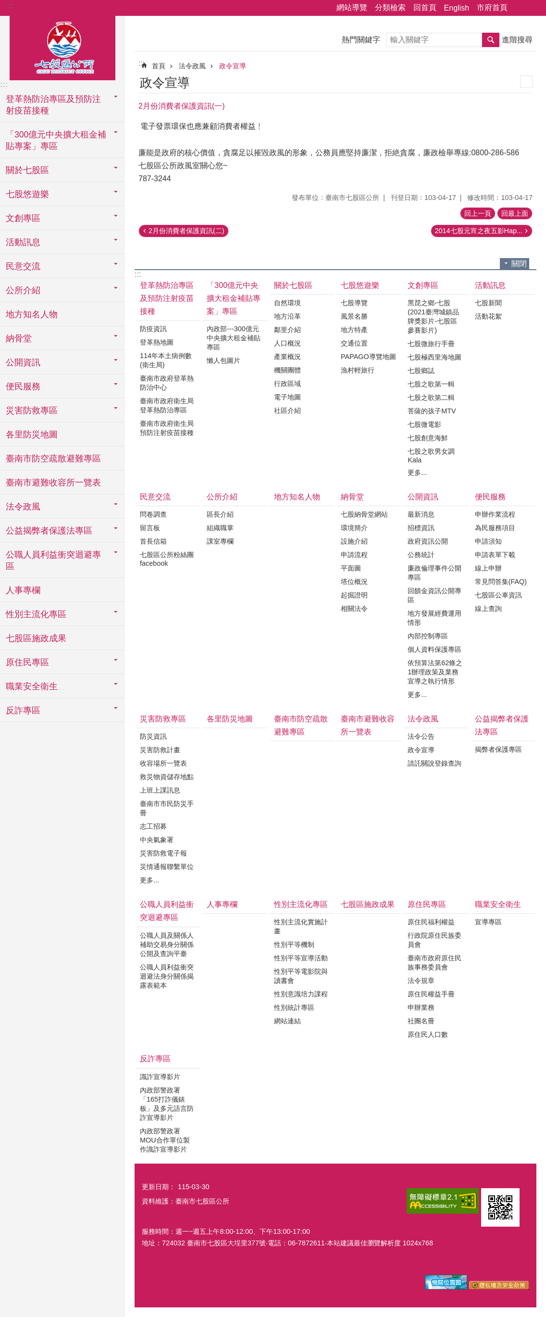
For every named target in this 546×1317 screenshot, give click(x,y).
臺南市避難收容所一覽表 (53, 482)
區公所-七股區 (62, 46)
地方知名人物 (32, 314)
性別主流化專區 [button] (36, 614)
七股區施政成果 (36, 638)
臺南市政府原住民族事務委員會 (434, 962)
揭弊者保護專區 (498, 749)
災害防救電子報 (163, 853)
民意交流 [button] (23, 266)
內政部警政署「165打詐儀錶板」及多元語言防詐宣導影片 (167, 1103)
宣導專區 (488, 922)
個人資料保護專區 (434, 649)
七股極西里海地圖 (434, 357)
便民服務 (490, 497)
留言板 (150, 528)
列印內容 (526, 81)
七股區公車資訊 (498, 595)
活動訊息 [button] (23, 242)
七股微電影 (424, 424)
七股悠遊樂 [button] (27, 194)
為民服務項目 (495, 528)
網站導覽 (351, 7)
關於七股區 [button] (27, 170)
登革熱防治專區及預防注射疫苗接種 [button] (53, 104)
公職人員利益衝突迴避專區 (167, 910)
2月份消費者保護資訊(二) (186, 231)
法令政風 (192, 66)
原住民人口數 (428, 1034)
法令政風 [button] (23, 506)
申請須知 (488, 541)
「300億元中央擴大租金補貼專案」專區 (234, 298)
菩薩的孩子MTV (432, 411)
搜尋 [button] (490, 40)
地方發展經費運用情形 (434, 617)
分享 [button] (519, 8)
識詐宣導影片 (160, 1077)
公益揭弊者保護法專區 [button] (49, 530)
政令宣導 (232, 66)
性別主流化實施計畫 (301, 926)
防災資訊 (153, 736)
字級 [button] (533, 8)
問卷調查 (153, 514)
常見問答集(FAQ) (501, 581)
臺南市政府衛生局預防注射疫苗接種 (167, 428)
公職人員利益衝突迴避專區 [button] (53, 560)
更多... (417, 472)
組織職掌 (220, 528)
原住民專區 (427, 904)
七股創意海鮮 (428, 438)
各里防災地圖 (32, 434)
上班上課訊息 (160, 790)
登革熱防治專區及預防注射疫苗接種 (167, 298)
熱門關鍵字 (361, 40)
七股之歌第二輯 (431, 397)
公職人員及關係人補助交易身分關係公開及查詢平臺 (167, 944)
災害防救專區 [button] (32, 410)
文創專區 (423, 285)
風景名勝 (354, 316)
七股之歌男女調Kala (431, 455)
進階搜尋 (517, 40)
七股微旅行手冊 (431, 344)
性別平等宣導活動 (301, 958)
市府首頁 (492, 7)
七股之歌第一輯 (431, 384)
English (456, 8)
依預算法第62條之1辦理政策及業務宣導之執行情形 (435, 672)
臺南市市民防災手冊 (167, 808)
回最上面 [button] (514, 213)
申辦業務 (421, 1007)
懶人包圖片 (223, 360)
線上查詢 (488, 608)
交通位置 (354, 343)
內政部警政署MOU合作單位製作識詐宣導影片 (165, 1140)
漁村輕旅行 (357, 370)
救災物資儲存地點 (167, 777)
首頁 (158, 66)
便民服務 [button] (23, 386)
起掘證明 (354, 595)
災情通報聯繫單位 (167, 866)
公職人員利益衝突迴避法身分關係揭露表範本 (167, 976)
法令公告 (421, 736)
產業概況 (287, 356)
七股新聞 (488, 303)
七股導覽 (354, 303)
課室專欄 (220, 541)
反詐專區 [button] (23, 710)
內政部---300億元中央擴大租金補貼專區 (234, 338)
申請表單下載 (495, 555)
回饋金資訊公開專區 (434, 595)
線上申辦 (488, 568)
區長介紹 (220, 514)
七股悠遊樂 (360, 285)
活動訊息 (490, 285)
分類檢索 (390, 7)
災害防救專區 (163, 719)
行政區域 (287, 383)
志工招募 (153, 826)
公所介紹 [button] (23, 290)
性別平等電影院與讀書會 (301, 976)
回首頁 (424, 7)
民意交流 (155, 497)
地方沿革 (287, 316)
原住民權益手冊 (431, 994)
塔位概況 (354, 581)
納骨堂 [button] (19, 338)
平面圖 (351, 568)
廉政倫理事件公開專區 (434, 572)
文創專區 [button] (23, 218)
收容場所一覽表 (163, 763)
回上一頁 (477, 213)
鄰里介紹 (287, 330)
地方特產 (354, 330)
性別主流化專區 (301, 904)
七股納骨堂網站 (364, 514)
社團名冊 (421, 1021)
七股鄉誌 (421, 370)
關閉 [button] (519, 264)
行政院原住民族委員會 (434, 940)
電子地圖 (287, 397)
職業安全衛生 (498, 904)
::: (10, 5)
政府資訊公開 (428, 541)
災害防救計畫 (160, 750)
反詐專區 (155, 1059)
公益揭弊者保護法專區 (502, 725)
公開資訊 (423, 497)
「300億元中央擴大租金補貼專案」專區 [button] (56, 140)
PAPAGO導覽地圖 (368, 356)
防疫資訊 (153, 329)
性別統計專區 (294, 1007)
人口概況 (287, 343)
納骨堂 (352, 497)
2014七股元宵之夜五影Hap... (478, 231)
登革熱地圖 (157, 342)
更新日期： (158, 1187)
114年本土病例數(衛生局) (166, 360)
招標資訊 (421, 528)
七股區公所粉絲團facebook (167, 559)
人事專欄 (23, 590)
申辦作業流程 (495, 514)
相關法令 (354, 608)
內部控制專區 (428, 636)
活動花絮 (488, 316)
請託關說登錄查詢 (434, 763)
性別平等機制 (294, 944)
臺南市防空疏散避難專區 (53, 458)
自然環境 (287, 303)
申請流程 (354, 555)
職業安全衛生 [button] (32, 686)
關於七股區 (293, 285)
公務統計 (421, 555)
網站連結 (287, 1021)
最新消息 (421, 514)
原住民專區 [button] (27, 662)
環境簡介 (354, 528)
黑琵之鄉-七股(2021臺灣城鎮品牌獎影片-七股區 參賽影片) (433, 316)
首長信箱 (153, 541)
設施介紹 (354, 541)
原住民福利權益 (431, 922)
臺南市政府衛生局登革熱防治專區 (167, 405)
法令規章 (421, 980)
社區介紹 (287, 410)
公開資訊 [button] (23, 362)
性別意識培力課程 (301, 994)
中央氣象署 (157, 840)
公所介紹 (222, 497)
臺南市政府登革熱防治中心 (167, 382)
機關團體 (287, 370)
